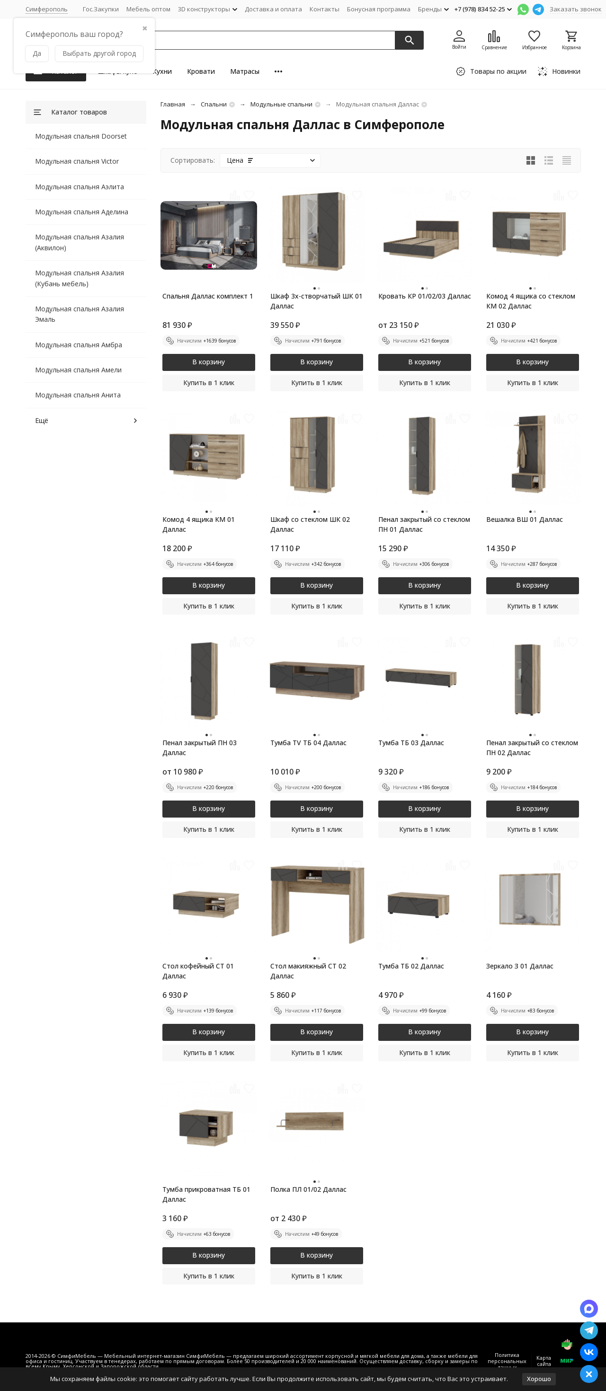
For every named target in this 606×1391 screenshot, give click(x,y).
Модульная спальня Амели (78, 369)
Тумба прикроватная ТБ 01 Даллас (206, 1194)
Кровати (201, 71)
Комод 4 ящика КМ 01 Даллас (198, 524)
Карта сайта (543, 1360)
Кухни (162, 71)
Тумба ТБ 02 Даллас (411, 965)
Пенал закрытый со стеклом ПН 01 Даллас (424, 524)
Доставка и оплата (273, 9)
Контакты (324, 9)
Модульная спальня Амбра (78, 344)
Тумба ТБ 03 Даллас (411, 742)
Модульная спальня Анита (78, 394)
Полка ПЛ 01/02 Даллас (308, 1189)
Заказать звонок (576, 9)
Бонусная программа (378, 9)
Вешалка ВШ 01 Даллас (524, 519)
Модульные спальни (281, 104)
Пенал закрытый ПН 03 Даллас (199, 747)
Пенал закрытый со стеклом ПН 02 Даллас (532, 747)
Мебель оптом (148, 9)
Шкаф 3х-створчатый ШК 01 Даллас (316, 300)
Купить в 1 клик (208, 382)
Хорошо (539, 1378)
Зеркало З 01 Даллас (519, 965)
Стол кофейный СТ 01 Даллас (198, 970)
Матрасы (244, 71)
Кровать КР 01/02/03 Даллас (424, 295)
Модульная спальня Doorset (81, 136)
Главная (172, 104)
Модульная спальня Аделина (81, 211)
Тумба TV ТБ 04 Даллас (308, 742)
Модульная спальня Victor (77, 161)
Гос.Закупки (101, 9)
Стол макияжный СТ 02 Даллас (308, 970)
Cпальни (214, 104)
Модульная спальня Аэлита (79, 186)
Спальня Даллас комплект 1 (207, 295)
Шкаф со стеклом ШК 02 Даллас (310, 524)
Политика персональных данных (507, 1361)
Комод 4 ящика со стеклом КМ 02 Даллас (530, 300)
